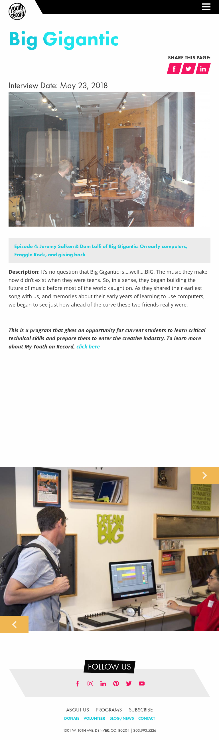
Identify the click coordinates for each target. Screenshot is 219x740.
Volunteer (94, 718)
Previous (14, 624)
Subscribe (141, 710)
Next (204, 475)
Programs (109, 710)
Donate (71, 718)
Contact (146, 718)
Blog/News (122, 718)
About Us (77, 710)
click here (88, 346)
